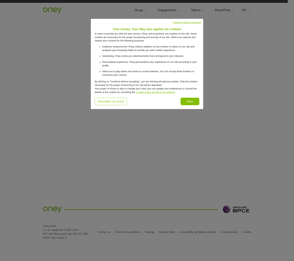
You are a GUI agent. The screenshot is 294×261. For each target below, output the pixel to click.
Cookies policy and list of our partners (155, 92)
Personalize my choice (111, 101)
